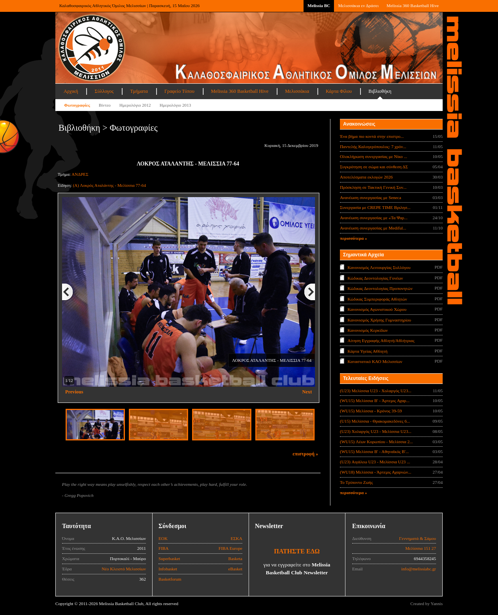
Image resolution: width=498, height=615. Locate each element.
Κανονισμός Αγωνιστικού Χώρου (376, 309)
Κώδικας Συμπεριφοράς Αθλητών (377, 298)
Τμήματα (139, 91)
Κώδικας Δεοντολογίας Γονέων (375, 277)
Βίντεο (105, 105)
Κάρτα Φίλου (339, 91)
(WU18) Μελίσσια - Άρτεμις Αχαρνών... (375, 472)
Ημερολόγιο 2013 (175, 105)
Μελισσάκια (297, 91)
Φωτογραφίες (77, 105)
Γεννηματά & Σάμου (417, 538)
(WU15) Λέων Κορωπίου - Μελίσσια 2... (376, 441)
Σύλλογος (103, 91)
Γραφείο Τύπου (179, 91)
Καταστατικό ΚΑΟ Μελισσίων (374, 361)
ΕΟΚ (163, 538)
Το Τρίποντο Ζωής (356, 482)
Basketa (235, 558)
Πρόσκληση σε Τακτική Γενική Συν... (373, 187)
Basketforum (169, 579)
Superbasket (169, 558)
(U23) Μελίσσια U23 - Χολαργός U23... (375, 390)
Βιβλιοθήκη (379, 91)
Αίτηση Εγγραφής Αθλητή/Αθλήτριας (380, 340)
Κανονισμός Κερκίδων (367, 330)
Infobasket (167, 568)
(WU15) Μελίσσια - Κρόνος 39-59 (371, 410)
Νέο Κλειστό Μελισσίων (124, 568)
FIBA (163, 548)
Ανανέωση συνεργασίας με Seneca (370, 197)
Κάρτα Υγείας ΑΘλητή (367, 351)
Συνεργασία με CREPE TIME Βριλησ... (375, 207)
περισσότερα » (353, 238)
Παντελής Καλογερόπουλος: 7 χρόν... (373, 146)
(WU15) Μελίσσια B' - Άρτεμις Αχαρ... (374, 400)
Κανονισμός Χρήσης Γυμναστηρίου (379, 319)
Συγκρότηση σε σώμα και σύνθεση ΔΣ (374, 166)
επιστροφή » (305, 454)
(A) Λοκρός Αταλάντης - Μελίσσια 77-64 (109, 185)
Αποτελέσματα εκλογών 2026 (366, 177)
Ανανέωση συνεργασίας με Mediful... (373, 228)
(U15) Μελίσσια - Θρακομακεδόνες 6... (375, 421)
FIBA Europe (230, 548)
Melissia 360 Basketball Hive (413, 5)
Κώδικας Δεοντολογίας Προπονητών (379, 288)
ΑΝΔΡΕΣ (80, 174)
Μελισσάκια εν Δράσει (358, 5)
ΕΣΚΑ (236, 538)
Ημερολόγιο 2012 (135, 105)
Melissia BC (318, 5)
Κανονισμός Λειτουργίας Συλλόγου (378, 267)
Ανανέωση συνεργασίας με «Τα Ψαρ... (373, 217)
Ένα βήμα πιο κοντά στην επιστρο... (372, 136)
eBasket (235, 568)
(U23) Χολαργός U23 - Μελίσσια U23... (375, 431)
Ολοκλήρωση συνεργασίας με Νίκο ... (373, 156)
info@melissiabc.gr (418, 568)
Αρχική (71, 91)
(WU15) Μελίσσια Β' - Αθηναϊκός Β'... (374, 451)
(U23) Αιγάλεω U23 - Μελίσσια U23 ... (375, 461)
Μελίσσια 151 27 (420, 548)
